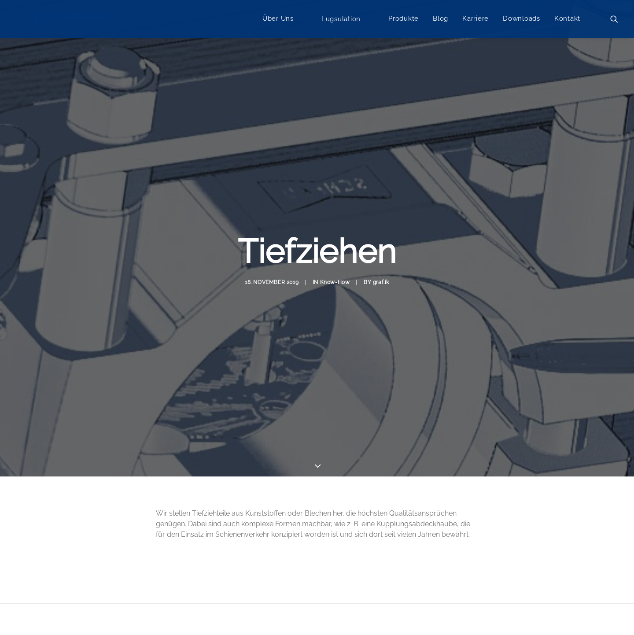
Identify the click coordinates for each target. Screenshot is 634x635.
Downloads (521, 20)
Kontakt (567, 20)
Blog (440, 20)
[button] (614, 20)
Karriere (475, 20)
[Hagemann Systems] (69, 20)
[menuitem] (278, 20)
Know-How (335, 262)
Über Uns (278, 20)
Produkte (403, 20)
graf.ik (381, 262)
